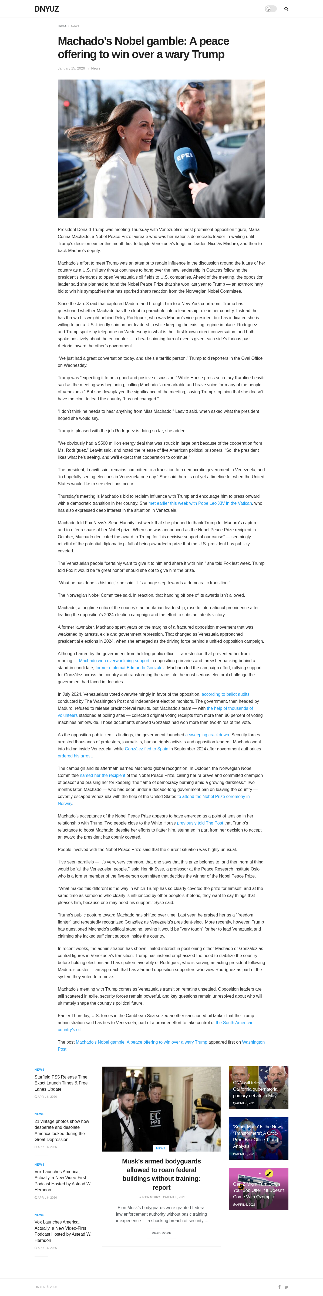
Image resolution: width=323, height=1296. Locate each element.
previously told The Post (200, 823)
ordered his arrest (75, 756)
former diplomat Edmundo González (130, 667)
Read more (161, 1233)
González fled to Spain (146, 749)
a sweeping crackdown (207, 735)
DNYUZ (47, 9)
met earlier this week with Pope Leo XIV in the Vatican (200, 503)
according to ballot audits (226, 694)
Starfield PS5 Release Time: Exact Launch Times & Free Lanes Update (62, 1083)
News (75, 26)
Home (62, 26)
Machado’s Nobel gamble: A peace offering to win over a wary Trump (141, 1042)
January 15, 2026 (71, 68)
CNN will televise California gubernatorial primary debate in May (255, 1089)
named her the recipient (102, 775)
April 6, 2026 (174, 1197)
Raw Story (151, 1197)
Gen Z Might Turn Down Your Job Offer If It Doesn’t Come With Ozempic (258, 1191)
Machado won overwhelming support (114, 660)
